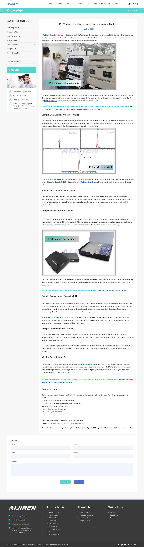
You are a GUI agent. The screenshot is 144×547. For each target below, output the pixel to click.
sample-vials (51, 428)
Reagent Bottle (12, 49)
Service (80, 4)
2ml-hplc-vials (105, 428)
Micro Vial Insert (12, 44)
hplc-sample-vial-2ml (76, 428)
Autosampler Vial (13, 28)
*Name (13, 444)
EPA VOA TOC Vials (14, 36)
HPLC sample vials (89, 364)
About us (70, 4)
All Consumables (13, 61)
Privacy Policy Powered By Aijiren (59, 544)
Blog (88, 4)
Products (60, 4)
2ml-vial (114, 428)
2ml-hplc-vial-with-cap (92, 428)
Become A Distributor (102, 4)
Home (51, 4)
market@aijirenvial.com (24, 91)
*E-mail (75, 444)
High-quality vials (63, 199)
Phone (13, 452)
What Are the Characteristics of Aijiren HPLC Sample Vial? (67, 420)
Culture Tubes (12, 40)
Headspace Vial (12, 32)
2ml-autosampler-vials (126, 428)
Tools (9, 57)
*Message (14, 461)
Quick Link (115, 507)
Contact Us (118, 4)
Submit (65, 482)
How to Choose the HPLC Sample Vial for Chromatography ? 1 (66, 423)
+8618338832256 (24, 99)
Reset (79, 482)
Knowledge (134, 10)
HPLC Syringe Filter (14, 53)
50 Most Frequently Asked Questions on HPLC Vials (109, 290)
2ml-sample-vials (62, 428)
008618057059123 (20, 95)
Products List (56, 507)
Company (76, 452)
